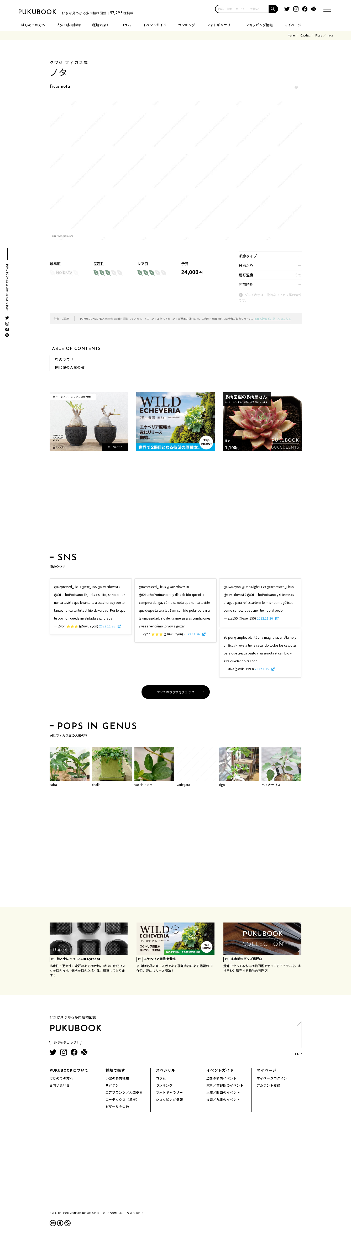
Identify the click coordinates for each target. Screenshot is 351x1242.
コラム (126, 25)
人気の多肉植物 (69, 25)
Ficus (318, 35)
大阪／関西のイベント (223, 1092)
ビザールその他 (117, 1106)
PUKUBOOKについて (69, 1070)
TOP (298, 1040)
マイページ (292, 25)
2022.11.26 (107, 626)
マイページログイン (272, 1078)
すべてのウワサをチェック (175, 692)
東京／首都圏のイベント (225, 1085)
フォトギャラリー (220, 25)
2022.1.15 (262, 669)
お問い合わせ (60, 1085)
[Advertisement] (176, 504)
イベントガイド (154, 25)
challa (96, 784)
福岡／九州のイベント (223, 1099)
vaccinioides (143, 784)
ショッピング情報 (259, 25)
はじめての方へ (33, 25)
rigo (222, 784)
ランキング (186, 25)
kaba (53, 784)
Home (291, 35)
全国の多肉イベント (221, 1078)
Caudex (305, 35)
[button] (273, 9)
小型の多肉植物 (117, 1078)
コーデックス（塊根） (123, 1099)
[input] (242, 9)
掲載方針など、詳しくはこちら (272, 319)
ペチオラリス (270, 784)
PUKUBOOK (44, 12)
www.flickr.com (65, 235)
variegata (183, 784)
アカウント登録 (269, 1085)
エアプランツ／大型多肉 (124, 1092)
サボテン (112, 1085)
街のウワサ (64, 359)
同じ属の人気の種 (70, 367)
